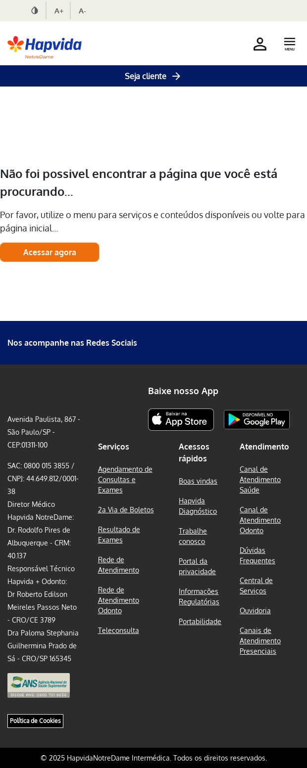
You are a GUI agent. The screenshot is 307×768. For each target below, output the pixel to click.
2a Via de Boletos (126, 509)
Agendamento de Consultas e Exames (125, 479)
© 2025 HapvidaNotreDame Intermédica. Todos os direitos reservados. (154, 758)
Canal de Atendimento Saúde (260, 479)
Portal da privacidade (197, 566)
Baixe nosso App (183, 390)
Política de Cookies (35, 720)
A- (82, 10)
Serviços (113, 447)
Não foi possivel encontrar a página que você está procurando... (138, 182)
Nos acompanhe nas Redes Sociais (72, 343)
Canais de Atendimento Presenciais (260, 640)
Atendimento (264, 447)
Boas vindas (198, 481)
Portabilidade (200, 621)
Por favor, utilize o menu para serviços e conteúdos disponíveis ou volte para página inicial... (152, 221)
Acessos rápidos (194, 452)
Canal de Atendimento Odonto (260, 520)
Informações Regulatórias (199, 596)
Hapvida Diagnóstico (198, 506)
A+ (59, 10)
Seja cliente (153, 76)
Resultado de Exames (119, 534)
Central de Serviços (256, 585)
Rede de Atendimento (118, 564)
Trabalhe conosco (193, 536)
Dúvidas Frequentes (257, 555)
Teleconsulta (118, 630)
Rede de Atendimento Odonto (118, 600)
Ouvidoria (255, 610)
